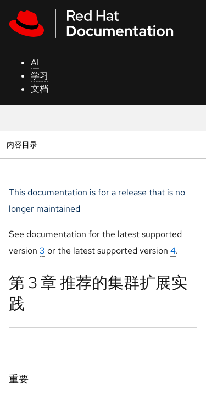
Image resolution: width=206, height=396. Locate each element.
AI (35, 62)
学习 (39, 75)
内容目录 (21, 144)
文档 (39, 89)
